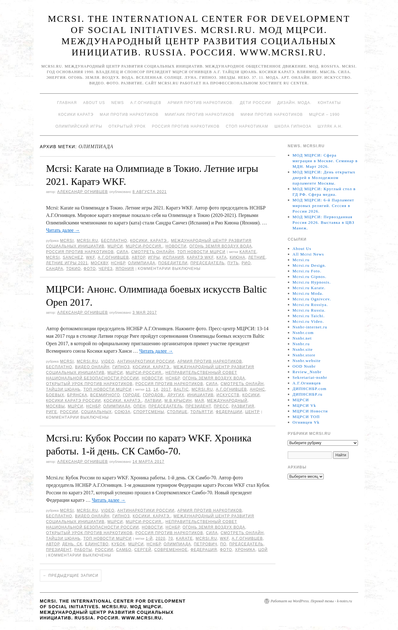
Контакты (329, 103)
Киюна (237, 257)
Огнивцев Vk (306, 422)
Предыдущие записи (70, 575)
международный (227, 400)
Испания (173, 257)
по (223, 544)
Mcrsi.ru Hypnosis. (312, 282)
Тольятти (201, 412)
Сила (122, 252)
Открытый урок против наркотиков (89, 384)
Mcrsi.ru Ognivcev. (312, 299)
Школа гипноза (292, 126)
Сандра (54, 268)
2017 (166, 389)
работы (83, 550)
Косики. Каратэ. (149, 240)
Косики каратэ (76, 114)
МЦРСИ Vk (304, 405)
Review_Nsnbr (307, 371)
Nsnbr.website (307, 360)
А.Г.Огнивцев (145, 103)
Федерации (229, 412)
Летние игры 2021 (67, 263)
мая (199, 400)
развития (243, 406)
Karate (247, 252)
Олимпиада (141, 263)
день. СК (72, 544)
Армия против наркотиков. (201, 103)
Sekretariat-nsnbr (310, 377)
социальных (96, 412)
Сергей (142, 550)
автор (138, 257)
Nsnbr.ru (301, 343)
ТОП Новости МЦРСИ (201, 252)
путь (233, 263)
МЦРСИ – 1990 (324, 114)
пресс (221, 406)
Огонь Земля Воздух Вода (220, 246)
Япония (124, 268)
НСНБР (118, 263)
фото (90, 268)
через (106, 268)
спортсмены (148, 412)
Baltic (181, 389)
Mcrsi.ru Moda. (308, 293)
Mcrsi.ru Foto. (307, 271)
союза (123, 412)
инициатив (200, 395)
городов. (154, 395)
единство (97, 544)
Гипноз (121, 367)
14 (155, 389)
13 (148, 389)
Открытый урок (127, 126)
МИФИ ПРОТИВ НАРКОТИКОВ (272, 114)
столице (177, 412)
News (117, 103)
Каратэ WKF (200, 257)
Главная (67, 103)
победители (172, 263)
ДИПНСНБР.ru (308, 394)
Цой (263, 550)
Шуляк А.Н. (329, 126)
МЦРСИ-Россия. (144, 246)
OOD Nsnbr (304, 366)
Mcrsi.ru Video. (308, 321)
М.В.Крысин (178, 400)
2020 (161, 538)
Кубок (118, 544)
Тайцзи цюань (63, 389)
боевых (55, 395)
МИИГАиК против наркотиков (199, 114)
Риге (51, 412)
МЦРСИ (115, 246)
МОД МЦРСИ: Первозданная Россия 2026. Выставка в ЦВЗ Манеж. (323, 222)
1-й (149, 538)
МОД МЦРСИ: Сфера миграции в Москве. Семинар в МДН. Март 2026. (325, 161)
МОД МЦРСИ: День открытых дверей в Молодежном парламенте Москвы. (324, 178)
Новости (176, 246)
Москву (99, 263)
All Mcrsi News (308, 254)
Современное (171, 550)
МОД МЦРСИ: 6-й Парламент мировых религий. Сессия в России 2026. (323, 206)
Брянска (77, 395)
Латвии (153, 400)
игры (154, 257)
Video (107, 361)
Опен (139, 406)
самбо (123, 550)
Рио (246, 263)
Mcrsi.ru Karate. (309, 287)
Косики (251, 395)
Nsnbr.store (304, 355)
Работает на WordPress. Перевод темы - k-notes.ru (311, 601)
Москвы (55, 406)
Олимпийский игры (78, 126)
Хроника (245, 550)
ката (221, 257)
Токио (73, 268)
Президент (198, 406)
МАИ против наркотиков (129, 114)
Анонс (257, 389)
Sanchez (73, 257)
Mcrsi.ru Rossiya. (310, 304)
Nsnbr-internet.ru (310, 327)
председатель (207, 263)
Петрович (205, 544)
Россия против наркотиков (186, 126)
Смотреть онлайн (152, 252)
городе (131, 395)
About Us (94, 103)
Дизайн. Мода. (294, 103)
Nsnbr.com (303, 332)
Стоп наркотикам (247, 126)
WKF (90, 257)
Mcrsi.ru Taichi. (309, 315)
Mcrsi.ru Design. (309, 265)
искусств (227, 395)
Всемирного (105, 395)
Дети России (255, 103)
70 (170, 538)
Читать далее (63, 230)
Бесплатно (114, 240)
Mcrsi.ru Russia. (309, 310)
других (176, 395)
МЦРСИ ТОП (306, 416)
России (69, 412)
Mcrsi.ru (87, 240)
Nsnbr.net (302, 338)
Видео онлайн (92, 367)
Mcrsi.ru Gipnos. (309, 276)
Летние (257, 257)
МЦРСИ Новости (310, 411)
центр (252, 412)
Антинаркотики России (145, 361)
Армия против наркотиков (209, 361)
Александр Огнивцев (82, 192)
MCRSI (67, 240)
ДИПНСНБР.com (309, 388)
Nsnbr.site (303, 349)
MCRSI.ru (202, 389)
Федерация (204, 550)
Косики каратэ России (73, 400)
